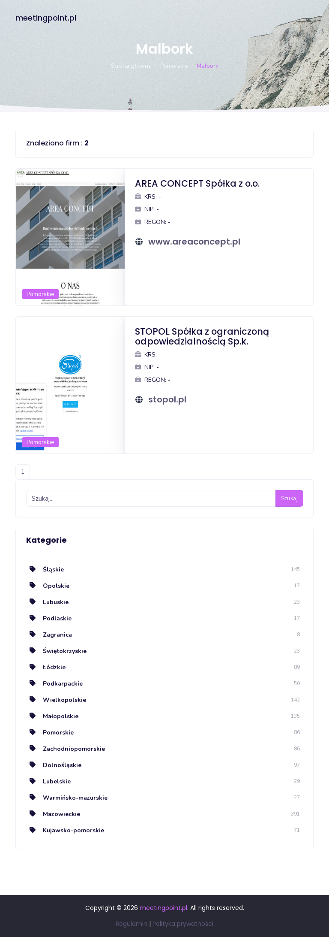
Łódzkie (46, 667)
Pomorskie (174, 66)
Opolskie (47, 586)
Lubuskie (47, 602)
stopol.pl (167, 399)
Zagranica (49, 635)
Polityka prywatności (183, 923)
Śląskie (45, 569)
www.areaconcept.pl (194, 242)
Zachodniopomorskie (65, 749)
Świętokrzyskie (56, 651)
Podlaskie (49, 618)
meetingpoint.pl (45, 17)
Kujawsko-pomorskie (65, 830)
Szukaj (289, 498)
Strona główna (131, 66)
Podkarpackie (54, 684)
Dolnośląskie (53, 765)
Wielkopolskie (56, 700)
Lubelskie (48, 781)
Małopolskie (52, 716)
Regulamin (131, 923)
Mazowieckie (53, 814)
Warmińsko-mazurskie (67, 798)
